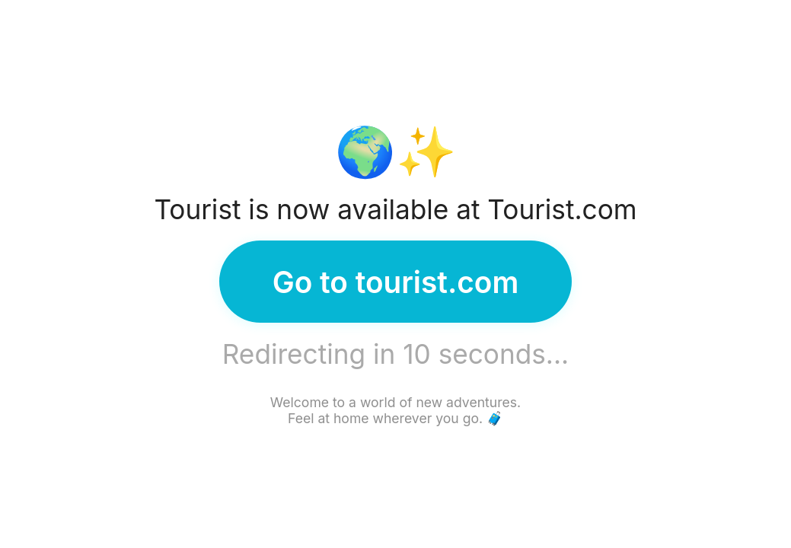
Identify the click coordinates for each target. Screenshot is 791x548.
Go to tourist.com (396, 282)
